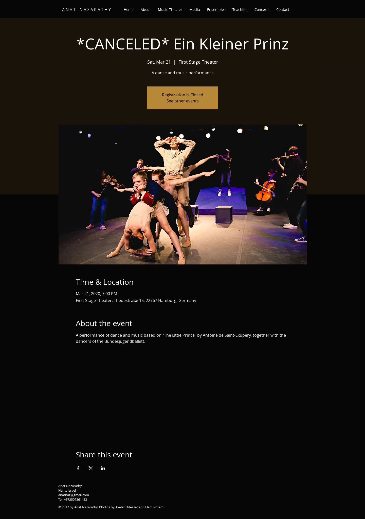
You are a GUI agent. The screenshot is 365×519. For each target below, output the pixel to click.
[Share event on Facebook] (78, 468)
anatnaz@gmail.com (73, 495)
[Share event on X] (90, 468)
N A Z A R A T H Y (86, 9)
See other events (183, 101)
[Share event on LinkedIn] (103, 468)
